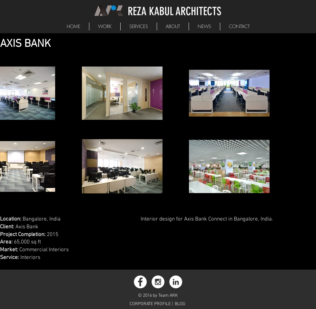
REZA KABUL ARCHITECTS (174, 11)
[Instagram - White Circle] (158, 281)
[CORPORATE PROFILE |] (152, 304)
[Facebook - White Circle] (140, 281)
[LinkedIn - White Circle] (175, 281)
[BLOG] (180, 304)
